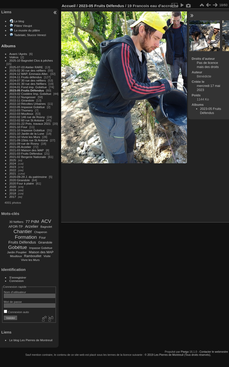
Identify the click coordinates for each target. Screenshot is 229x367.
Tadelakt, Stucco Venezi (30, 35)
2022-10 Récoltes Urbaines (27, 103)
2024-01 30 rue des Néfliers (28, 83)
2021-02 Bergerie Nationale (27, 156)
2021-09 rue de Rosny (24, 143)
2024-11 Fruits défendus (25, 77)
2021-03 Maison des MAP (26, 150)
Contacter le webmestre (213, 351)
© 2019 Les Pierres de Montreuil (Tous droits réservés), (178, 354)
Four (42, 237)
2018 (12, 193)
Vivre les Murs (30, 259)
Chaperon (40, 232)
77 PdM (32, 221)
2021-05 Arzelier (20, 146)
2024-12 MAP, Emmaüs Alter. (28, 73)
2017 (12, 196)
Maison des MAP (41, 252)
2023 (12, 166)
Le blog (19, 21)
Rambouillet (33, 256)
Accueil (69, 6)
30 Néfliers (16, 221)
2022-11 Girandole (21, 100)
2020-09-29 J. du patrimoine (28, 176)
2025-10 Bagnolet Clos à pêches (31, 60)
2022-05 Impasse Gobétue (27, 107)
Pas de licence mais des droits (208, 65)
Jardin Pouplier (17, 252)
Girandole (45, 242)
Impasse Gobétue (40, 247)
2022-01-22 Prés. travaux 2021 (30, 123)
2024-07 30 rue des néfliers (27, 80)
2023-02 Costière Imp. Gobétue (30, 93)
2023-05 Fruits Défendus (26, 90)
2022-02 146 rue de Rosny (27, 117)
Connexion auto (16, 312)
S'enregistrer (17, 277)
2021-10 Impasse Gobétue (27, 130)
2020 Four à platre (21, 183)
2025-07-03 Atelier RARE (26, 67)
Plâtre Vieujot (23, 25)
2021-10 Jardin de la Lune (26, 133)
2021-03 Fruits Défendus (26, 153)
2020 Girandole (19, 180)
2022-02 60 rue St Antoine (26, 120)
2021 (12, 173)
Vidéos (14, 57)
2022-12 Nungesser (22, 97)
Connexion (16, 280)
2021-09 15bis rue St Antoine (28, 140)
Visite (47, 256)
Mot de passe (13, 301)
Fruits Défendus (22, 242)
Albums (8, 46)
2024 (12, 163)
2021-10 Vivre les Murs (24, 137)
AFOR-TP (15, 226)
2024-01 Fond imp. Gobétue (28, 87)
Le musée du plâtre (27, 30)
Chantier (23, 231)
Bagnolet (46, 226)
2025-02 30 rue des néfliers (27, 70)
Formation (26, 237)
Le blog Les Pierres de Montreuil (30, 340)
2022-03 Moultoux (21, 113)
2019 (12, 190)
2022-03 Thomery (21, 110)
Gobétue (17, 247)
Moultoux (16, 256)
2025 (12, 160)
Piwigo (185, 351)
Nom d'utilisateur (15, 292)
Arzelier (31, 226)
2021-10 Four (18, 127)
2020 (12, 186)
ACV (46, 221)
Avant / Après (18, 53)
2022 (12, 170)
